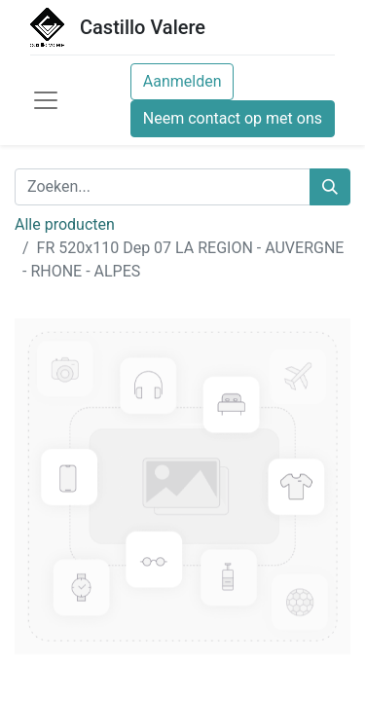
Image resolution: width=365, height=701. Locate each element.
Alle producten (65, 224)
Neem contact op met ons (232, 118)
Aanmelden (182, 81)
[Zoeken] (330, 186)
